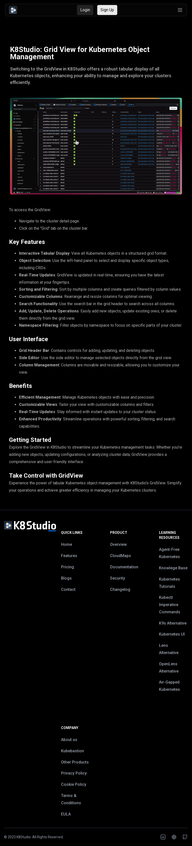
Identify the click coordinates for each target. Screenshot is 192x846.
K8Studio (23, 837)
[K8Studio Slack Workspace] (174, 837)
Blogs (66, 578)
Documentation (124, 567)
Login (85, 9)
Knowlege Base (173, 568)
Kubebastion (72, 751)
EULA (66, 814)
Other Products (75, 762)
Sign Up (107, 9)
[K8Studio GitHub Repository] (185, 837)
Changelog (120, 589)
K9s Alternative (172, 623)
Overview (118, 544)
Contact (68, 589)
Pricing (67, 567)
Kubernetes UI (172, 634)
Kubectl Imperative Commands (169, 604)
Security (117, 578)
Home (66, 544)
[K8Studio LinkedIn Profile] (163, 837)
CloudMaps (120, 555)
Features (69, 555)
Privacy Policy (74, 773)
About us (69, 739)
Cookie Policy (73, 784)
